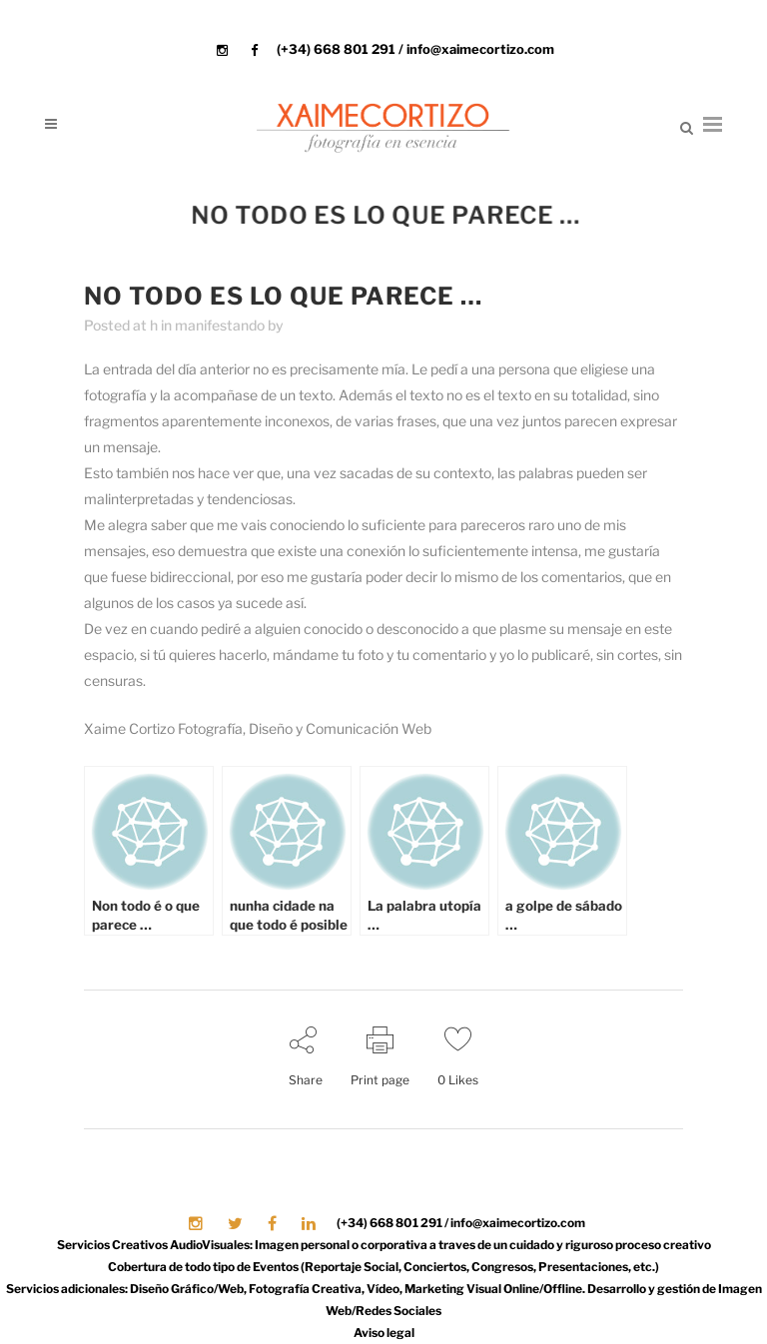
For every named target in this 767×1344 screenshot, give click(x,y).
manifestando (220, 325)
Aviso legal (384, 1332)
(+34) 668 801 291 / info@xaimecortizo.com (415, 49)
